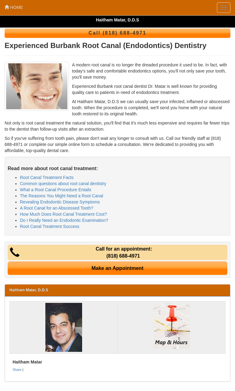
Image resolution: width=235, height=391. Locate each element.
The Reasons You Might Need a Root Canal (61, 195)
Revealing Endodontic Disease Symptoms (60, 201)
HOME (14, 7)
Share (17, 369)
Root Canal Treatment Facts (47, 177)
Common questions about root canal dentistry (63, 183)
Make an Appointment (118, 268)
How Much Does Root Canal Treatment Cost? (63, 214)
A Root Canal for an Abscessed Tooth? (56, 208)
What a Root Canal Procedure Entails (55, 189)
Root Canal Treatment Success (49, 226)
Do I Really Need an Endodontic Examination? (64, 220)
